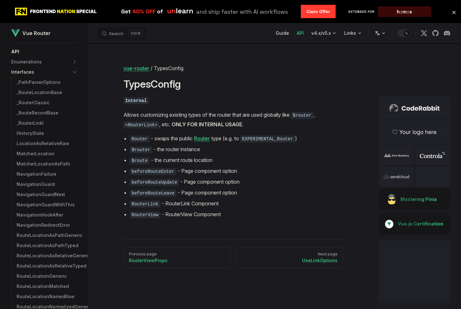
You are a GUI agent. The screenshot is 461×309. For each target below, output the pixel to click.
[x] (424, 33)
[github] (435, 33)
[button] (44, 52)
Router (202, 138)
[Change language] (380, 33)
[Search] (122, 33)
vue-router (136, 68)
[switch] (404, 33)
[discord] (447, 33)
